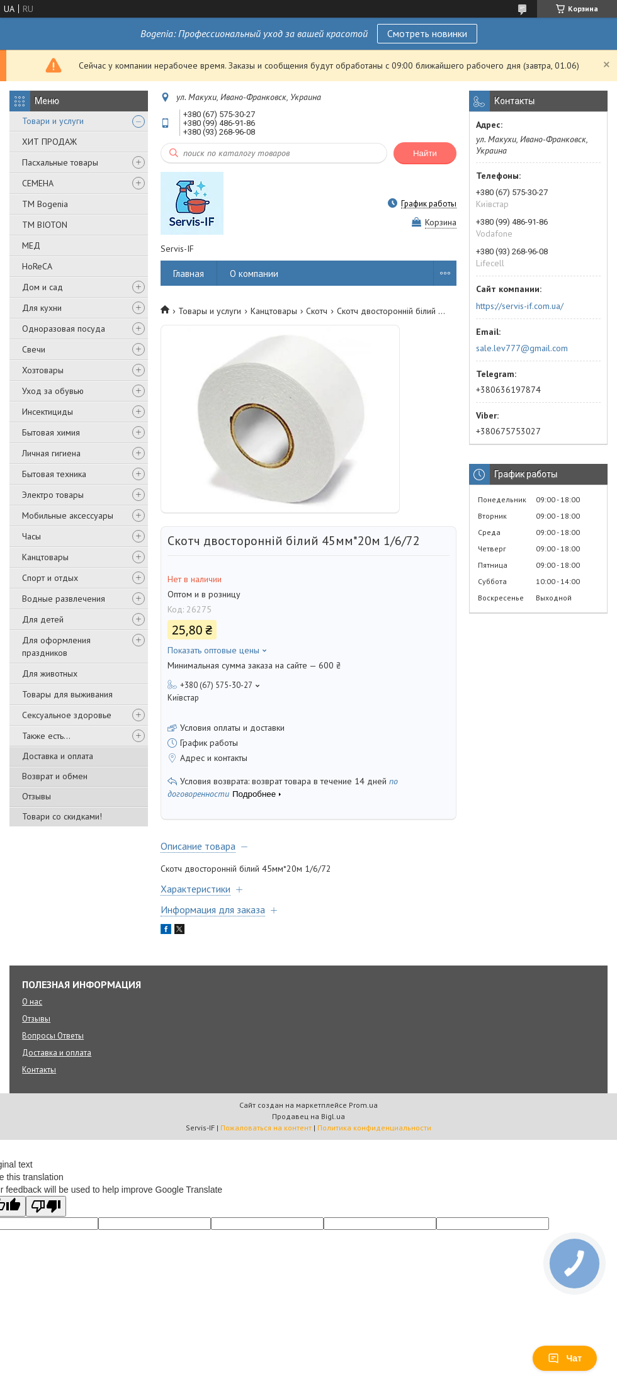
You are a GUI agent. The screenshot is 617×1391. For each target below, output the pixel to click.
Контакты (39, 1069)
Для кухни (42, 307)
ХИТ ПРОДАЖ (49, 141)
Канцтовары (45, 557)
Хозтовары (43, 370)
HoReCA (37, 266)
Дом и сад (42, 287)
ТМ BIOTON (44, 224)
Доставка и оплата (57, 756)
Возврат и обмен (55, 776)
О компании (254, 273)
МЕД (31, 245)
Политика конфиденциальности (374, 1127)
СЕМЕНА (38, 183)
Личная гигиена (51, 453)
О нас (32, 1001)
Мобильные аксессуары (67, 515)
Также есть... (46, 735)
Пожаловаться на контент (266, 1127)
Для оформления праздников (56, 646)
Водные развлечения (63, 598)
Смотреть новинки (427, 33)
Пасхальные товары (60, 162)
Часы (31, 536)
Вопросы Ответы (53, 1035)
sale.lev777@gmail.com (522, 348)
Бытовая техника (54, 474)
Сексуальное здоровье (66, 715)
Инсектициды (47, 411)
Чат (565, 1358)
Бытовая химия (51, 432)
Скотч (316, 311)
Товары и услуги (209, 311)
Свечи (33, 349)
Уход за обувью (53, 391)
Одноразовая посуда (63, 328)
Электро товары (53, 494)
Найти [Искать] (425, 153)
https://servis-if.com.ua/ (519, 306)
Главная (188, 273)
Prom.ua (363, 1105)
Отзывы (36, 796)
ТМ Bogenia (45, 204)
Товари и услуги (53, 121)
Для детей (43, 619)
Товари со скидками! (62, 816)
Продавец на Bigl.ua (308, 1116)
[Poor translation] (46, 1206)
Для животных (49, 673)
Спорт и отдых (50, 577)
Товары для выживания (67, 694)
